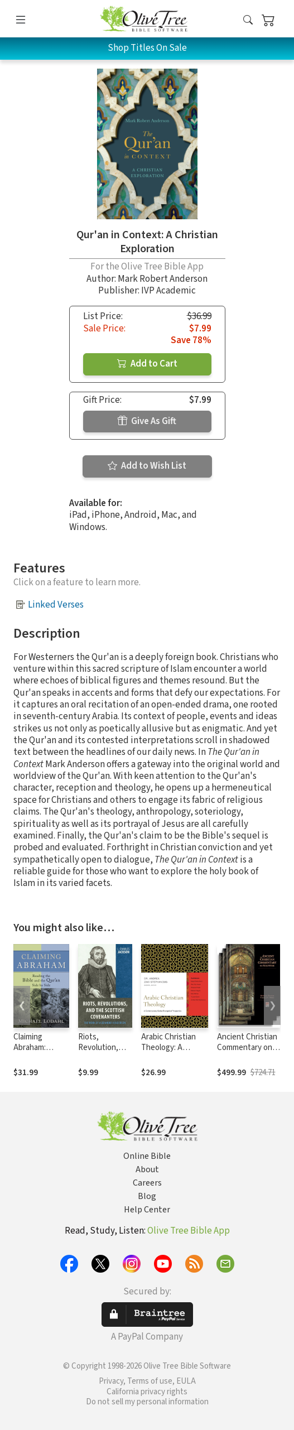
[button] (248, 21)
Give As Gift (147, 421)
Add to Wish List (147, 466)
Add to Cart (147, 363)
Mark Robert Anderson (163, 279)
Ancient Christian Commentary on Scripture (247, 1047)
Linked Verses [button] (56, 605)
